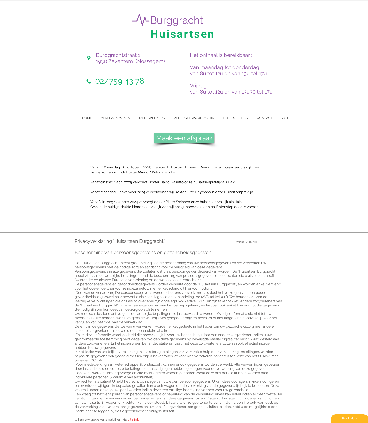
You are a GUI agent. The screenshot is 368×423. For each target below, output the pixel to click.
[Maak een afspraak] (184, 138)
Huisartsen (182, 34)
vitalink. (134, 419)
